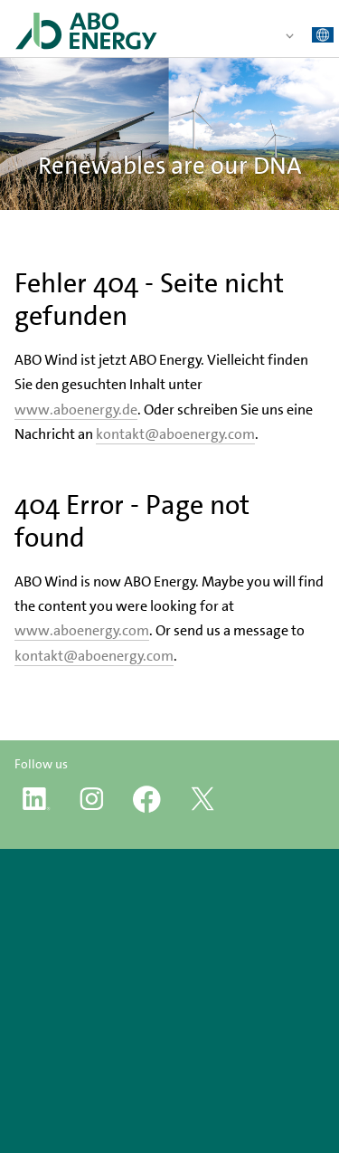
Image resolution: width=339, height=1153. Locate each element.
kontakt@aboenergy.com (175, 433)
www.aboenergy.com (81, 630)
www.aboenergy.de (75, 409)
